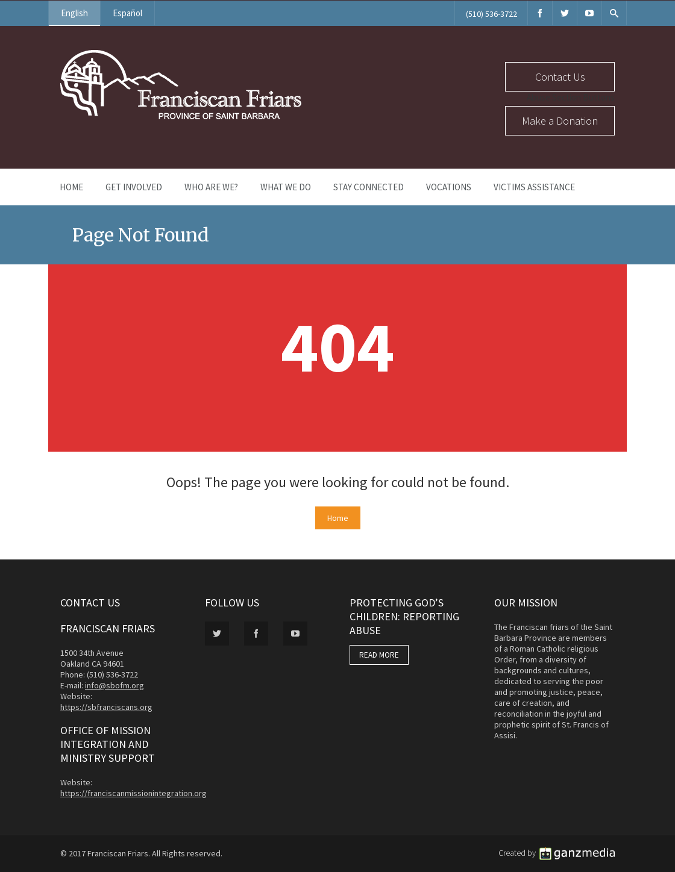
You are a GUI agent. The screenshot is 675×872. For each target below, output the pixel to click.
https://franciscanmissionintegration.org (133, 793)
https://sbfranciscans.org (106, 707)
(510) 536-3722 (491, 13)
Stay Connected (368, 187)
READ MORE (379, 655)
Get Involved (133, 187)
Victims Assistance (534, 187)
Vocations (448, 187)
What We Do (285, 187)
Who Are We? (211, 187)
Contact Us (560, 77)
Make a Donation (560, 121)
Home (71, 187)
